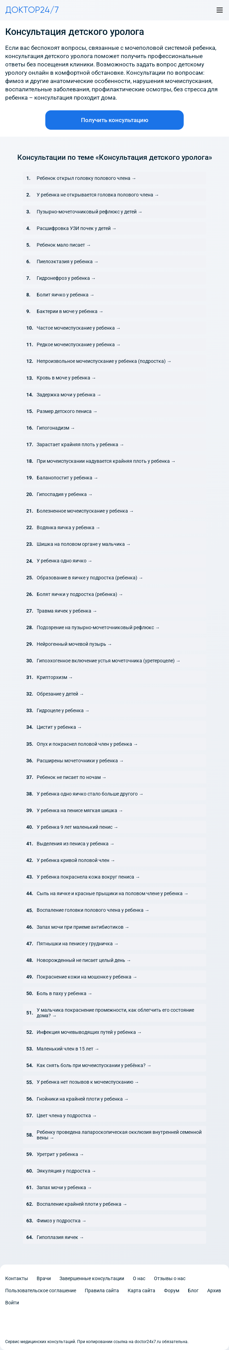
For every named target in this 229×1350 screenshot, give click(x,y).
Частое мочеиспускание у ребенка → (79, 328)
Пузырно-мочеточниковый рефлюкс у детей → (90, 211)
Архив (214, 1290)
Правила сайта (102, 1290)
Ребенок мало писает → (64, 245)
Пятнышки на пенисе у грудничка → (78, 943)
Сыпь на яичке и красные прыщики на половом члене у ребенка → (113, 893)
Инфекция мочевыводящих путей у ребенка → (89, 1032)
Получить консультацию (114, 120)
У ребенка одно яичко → (64, 560)
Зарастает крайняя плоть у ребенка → (80, 444)
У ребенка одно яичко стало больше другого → (90, 794)
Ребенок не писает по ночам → (72, 777)
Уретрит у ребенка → (60, 1154)
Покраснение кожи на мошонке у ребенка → (87, 977)
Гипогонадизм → (56, 428)
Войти (12, 1302)
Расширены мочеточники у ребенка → (80, 760)
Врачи (44, 1278)
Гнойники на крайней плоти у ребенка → (83, 1099)
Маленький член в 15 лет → (68, 1048)
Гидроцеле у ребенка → (63, 710)
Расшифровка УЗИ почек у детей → (77, 228)
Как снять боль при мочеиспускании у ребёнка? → (94, 1065)
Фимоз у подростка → (61, 1220)
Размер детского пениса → (67, 411)
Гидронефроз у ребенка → (66, 278)
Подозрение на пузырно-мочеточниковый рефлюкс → (98, 627)
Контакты (16, 1278)
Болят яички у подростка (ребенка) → (80, 594)
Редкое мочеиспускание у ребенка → (79, 344)
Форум (171, 1290)
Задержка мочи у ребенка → (69, 394)
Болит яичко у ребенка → (65, 294)
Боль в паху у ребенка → (64, 993)
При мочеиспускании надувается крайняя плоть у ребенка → (106, 461)
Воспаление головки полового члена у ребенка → (93, 910)
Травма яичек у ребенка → (67, 611)
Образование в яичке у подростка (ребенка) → (90, 577)
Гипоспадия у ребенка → (65, 494)
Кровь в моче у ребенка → (66, 377)
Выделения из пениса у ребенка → (75, 843)
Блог (193, 1290)
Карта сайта (141, 1290)
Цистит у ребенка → (59, 727)
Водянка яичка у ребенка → (68, 527)
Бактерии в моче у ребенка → (70, 311)
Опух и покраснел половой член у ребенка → (87, 744)
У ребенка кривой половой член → (76, 860)
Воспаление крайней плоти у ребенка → (82, 1204)
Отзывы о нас (169, 1278)
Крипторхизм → (55, 677)
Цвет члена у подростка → (67, 1115)
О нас (139, 1278)
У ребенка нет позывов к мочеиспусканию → (88, 1082)
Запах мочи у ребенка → (64, 1187)
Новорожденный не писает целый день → (84, 960)
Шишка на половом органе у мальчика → (84, 544)
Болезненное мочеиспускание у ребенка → (85, 511)
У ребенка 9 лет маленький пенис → (77, 827)
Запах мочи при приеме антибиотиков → (83, 927)
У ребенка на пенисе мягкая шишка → (80, 810)
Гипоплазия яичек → (60, 1237)
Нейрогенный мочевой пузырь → (74, 644)
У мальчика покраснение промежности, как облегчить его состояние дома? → (115, 1012)
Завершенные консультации (91, 1278)
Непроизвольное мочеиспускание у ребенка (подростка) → (104, 361)
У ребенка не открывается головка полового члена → (98, 195)
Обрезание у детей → (60, 694)
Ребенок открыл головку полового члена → (86, 178)
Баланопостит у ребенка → (67, 477)
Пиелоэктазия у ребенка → (68, 261)
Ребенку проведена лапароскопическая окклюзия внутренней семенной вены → (119, 1134)
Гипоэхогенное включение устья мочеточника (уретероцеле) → (109, 660)
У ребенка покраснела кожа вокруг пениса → (88, 877)
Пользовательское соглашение (40, 1290)
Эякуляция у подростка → (66, 1171)
